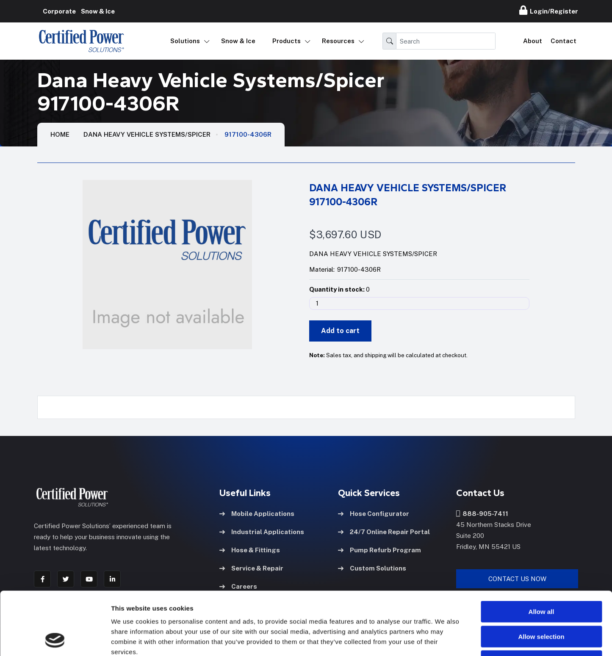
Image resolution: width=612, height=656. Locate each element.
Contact (563, 40)
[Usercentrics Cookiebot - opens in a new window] (55, 639)
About (532, 40)
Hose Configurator (373, 513)
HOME (59, 134)
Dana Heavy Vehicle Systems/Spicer (146, 134)
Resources (338, 40)
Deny (541, 602)
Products (286, 40)
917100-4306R (247, 134)
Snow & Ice (238, 40)
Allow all (541, 552)
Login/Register (548, 10)
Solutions (185, 40)
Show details (444, 639)
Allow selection (541, 577)
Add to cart (340, 331)
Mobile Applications (256, 513)
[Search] (446, 41)
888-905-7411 (482, 513)
